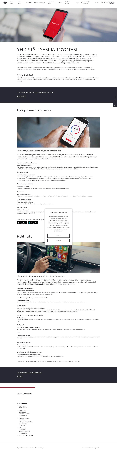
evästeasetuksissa (58, 230)
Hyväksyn (58, 235)
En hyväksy (58, 240)
